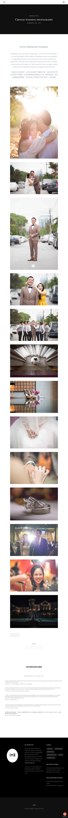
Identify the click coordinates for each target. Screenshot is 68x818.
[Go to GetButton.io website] (65, 816)
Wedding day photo (34, 15)
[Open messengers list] (64, 814)
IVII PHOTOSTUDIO (34, 667)
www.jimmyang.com (30, 763)
